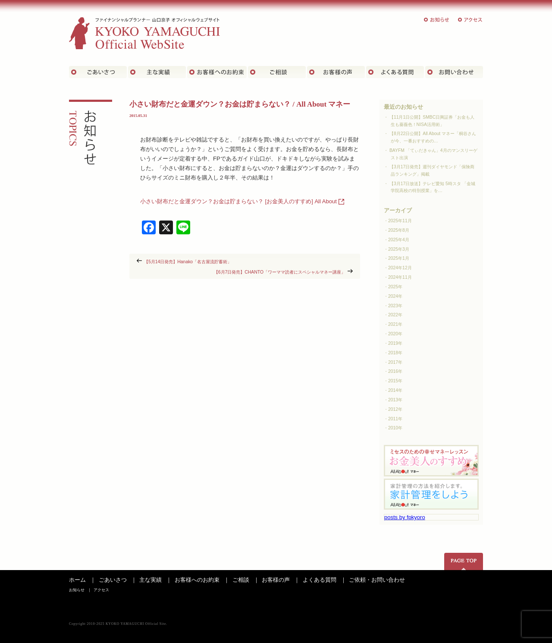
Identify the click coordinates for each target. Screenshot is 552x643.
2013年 (395, 399)
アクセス (470, 19)
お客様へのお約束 (197, 580)
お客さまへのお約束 (217, 72)
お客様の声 (336, 72)
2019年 (395, 343)
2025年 (395, 286)
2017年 (395, 362)
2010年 (395, 428)
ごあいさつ (98, 72)
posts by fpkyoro (404, 517)
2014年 (395, 390)
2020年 (395, 333)
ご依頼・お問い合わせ (377, 580)
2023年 (395, 305)
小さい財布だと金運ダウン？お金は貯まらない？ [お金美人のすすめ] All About (238, 201)
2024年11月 (400, 277)
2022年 (395, 314)
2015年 (395, 380)
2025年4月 (398, 239)
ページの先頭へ (463, 561)
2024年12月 (400, 267)
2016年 (395, 371)
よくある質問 (395, 72)
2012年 (395, 409)
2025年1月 (398, 258)
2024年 (395, 296)
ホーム (77, 580)
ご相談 (277, 72)
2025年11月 (400, 220)
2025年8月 (398, 230)
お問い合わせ (454, 72)
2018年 (395, 352)
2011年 (395, 418)
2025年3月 (398, 249)
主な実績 (157, 72)
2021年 (395, 324)
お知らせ (437, 19)
